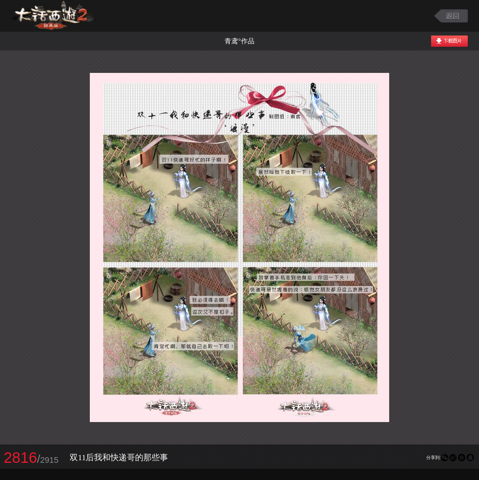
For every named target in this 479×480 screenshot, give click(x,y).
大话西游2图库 (53, 16)
